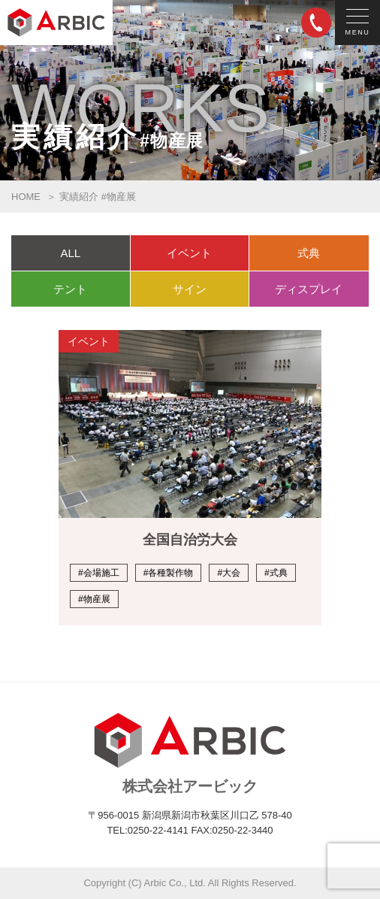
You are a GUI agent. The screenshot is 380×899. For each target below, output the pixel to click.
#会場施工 (98, 573)
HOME (26, 196)
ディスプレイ (308, 289)
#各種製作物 (168, 573)
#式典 (276, 573)
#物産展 (94, 599)
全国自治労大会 (190, 539)
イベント (189, 253)
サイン (190, 289)
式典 (308, 253)
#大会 (228, 573)
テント (70, 289)
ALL (70, 253)
